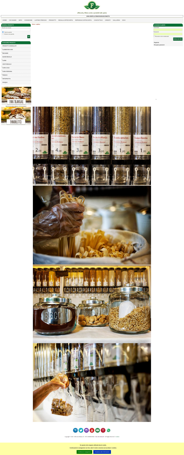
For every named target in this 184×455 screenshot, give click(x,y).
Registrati (156, 42)
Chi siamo (12, 20)
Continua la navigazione (84, 452)
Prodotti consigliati (9, 46)
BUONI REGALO (7, 57)
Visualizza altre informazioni (102, 452)
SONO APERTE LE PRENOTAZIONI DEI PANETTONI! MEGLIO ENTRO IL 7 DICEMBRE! (109, 16)
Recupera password (159, 45)
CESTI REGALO (6, 64)
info (20, 20)
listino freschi (41, 20)
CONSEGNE (28, 20)
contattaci (98, 20)
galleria (116, 20)
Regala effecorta (65, 20)
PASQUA (4, 82)
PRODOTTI (52, 20)
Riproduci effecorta (83, 20)
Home (33, 24)
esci (124, 20)
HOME (5, 20)
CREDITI (108, 20)
